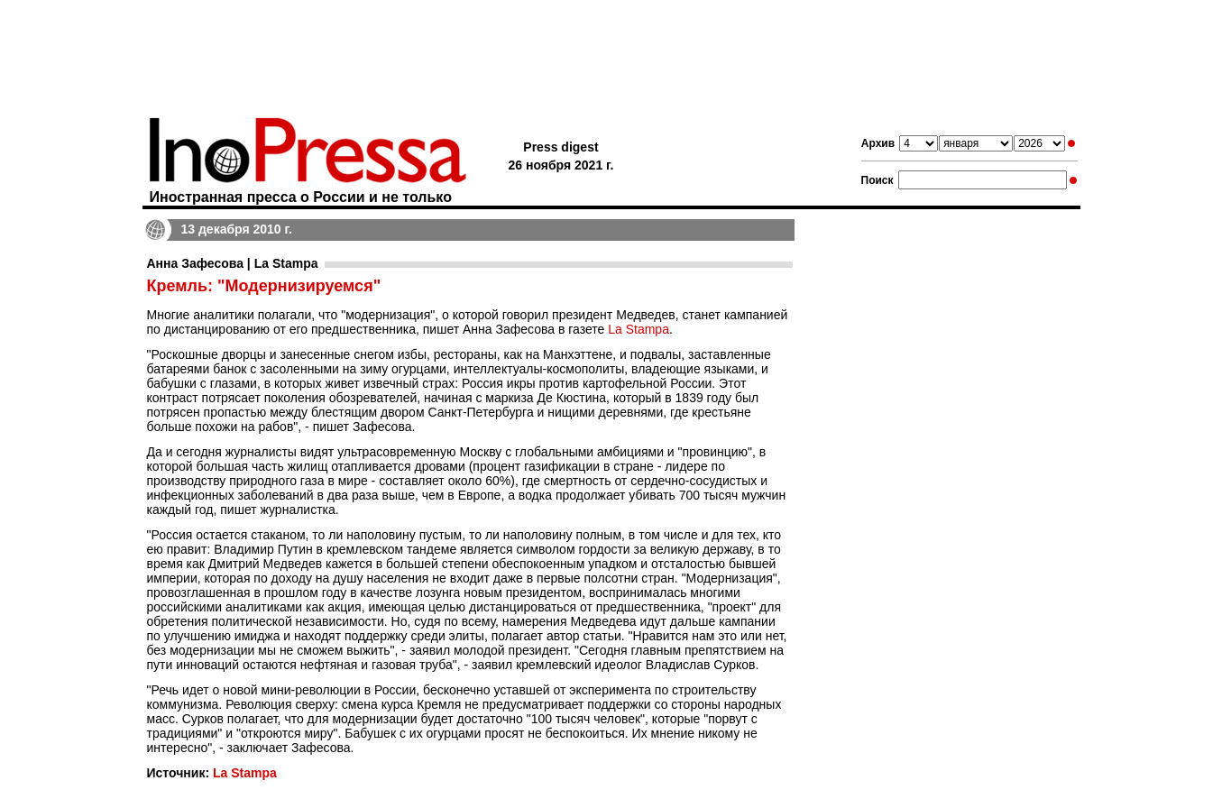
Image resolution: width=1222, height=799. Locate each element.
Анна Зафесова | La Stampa (232, 263)
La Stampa (638, 329)
